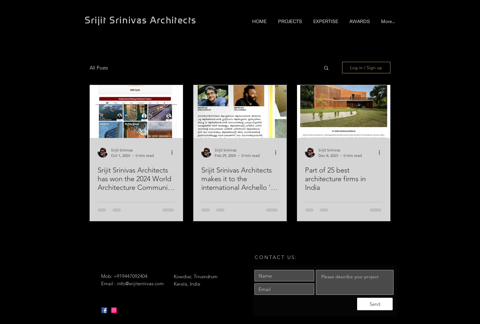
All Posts (99, 68)
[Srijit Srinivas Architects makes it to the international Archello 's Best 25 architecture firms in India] (240, 111)
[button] (326, 68)
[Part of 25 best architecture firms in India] (343, 111)
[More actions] (174, 152)
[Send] (375, 304)
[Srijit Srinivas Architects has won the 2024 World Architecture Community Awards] (136, 111)
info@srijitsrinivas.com (140, 283)
